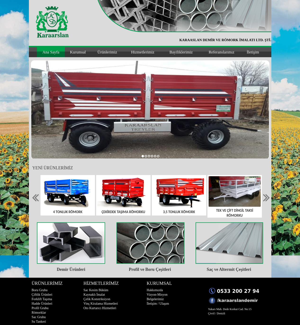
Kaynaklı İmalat (94, 294)
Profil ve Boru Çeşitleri (150, 269)
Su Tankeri (39, 321)
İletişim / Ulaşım (158, 303)
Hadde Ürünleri (42, 303)
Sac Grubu (39, 317)
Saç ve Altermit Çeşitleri (229, 269)
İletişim (253, 52)
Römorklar (39, 312)
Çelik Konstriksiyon (97, 299)
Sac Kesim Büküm (96, 290)
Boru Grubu (40, 290)
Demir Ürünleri (71, 269)
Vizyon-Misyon (157, 294)
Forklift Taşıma (42, 299)
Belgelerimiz (155, 299)
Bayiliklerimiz (181, 52)
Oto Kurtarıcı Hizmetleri (100, 308)
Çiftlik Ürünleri (42, 294)
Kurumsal (78, 52)
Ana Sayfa (50, 52)
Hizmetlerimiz (142, 52)
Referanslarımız (221, 52)
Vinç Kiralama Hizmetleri (101, 303)
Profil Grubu (40, 308)
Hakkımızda (155, 290)
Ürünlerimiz (107, 52)
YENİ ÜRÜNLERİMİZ (52, 168)
